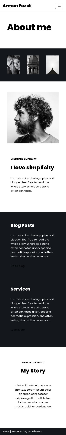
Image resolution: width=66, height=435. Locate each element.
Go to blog (18, 266)
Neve (6, 431)
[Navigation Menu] (59, 6)
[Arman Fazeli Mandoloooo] (17, 5)
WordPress (35, 431)
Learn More (18, 329)
